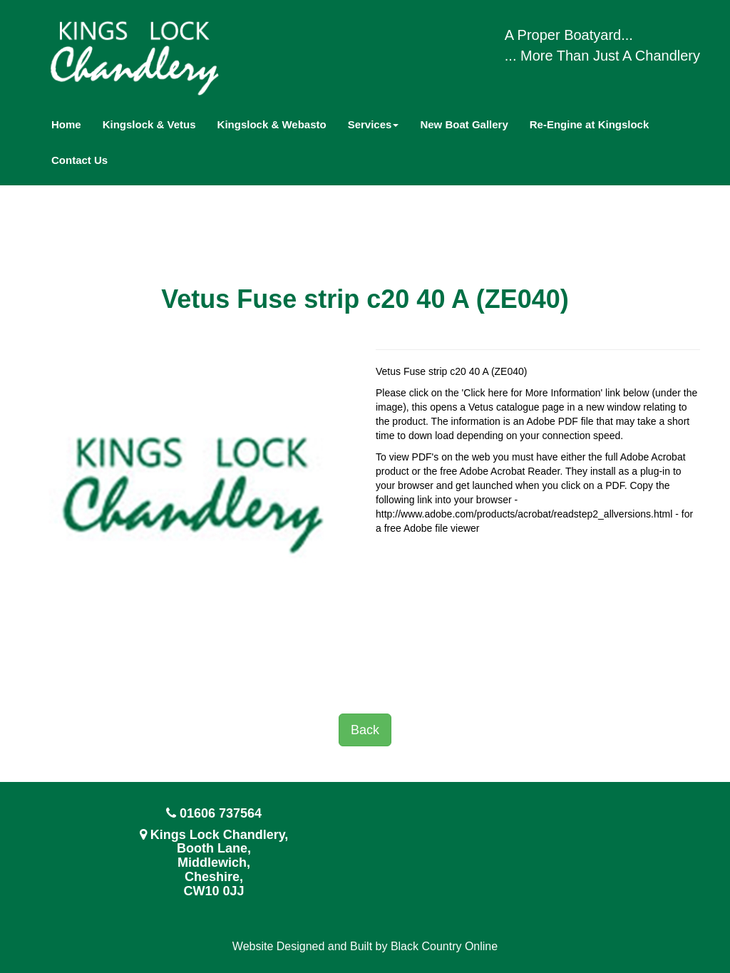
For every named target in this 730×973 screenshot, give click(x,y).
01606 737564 (221, 813)
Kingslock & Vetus (149, 124)
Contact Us (79, 160)
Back (365, 730)
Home (66, 124)
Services (373, 124)
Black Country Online (444, 946)
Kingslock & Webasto (272, 124)
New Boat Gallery (464, 124)
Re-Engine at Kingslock (589, 124)
